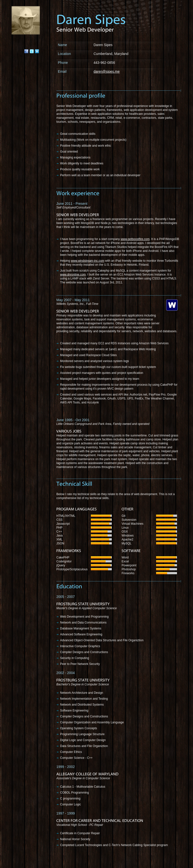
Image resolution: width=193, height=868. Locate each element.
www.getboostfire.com (135, 239)
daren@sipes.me (107, 71)
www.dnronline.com (73, 274)
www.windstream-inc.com (87, 260)
